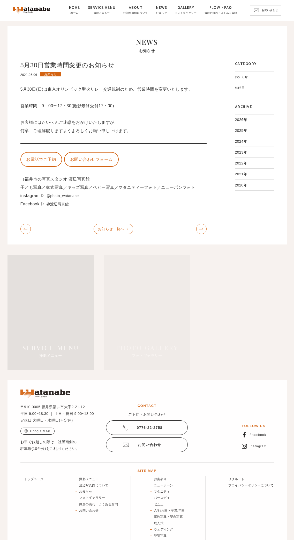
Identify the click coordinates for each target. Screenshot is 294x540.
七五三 (159, 477)
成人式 (159, 496)
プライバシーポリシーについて (251, 458)
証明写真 (160, 508)
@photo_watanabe (65, 197)
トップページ (33, 452)
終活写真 (160, 521)
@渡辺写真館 (59, 206)
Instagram (258, 419)
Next (201, 231)
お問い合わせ (270, 10)
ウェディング (163, 502)
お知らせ (242, 77)
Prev (25, 231)
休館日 (240, 87)
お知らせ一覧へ (111, 230)
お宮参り (160, 452)
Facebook (258, 409)
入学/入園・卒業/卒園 (169, 483)
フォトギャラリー (92, 471)
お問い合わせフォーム (100, 160)
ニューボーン (163, 458)
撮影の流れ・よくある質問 (98, 477)
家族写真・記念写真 (168, 490)
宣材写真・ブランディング (173, 515)
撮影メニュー (89, 452)
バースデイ (162, 471)
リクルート (236, 452)
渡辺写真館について (93, 458)
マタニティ (162, 464)
